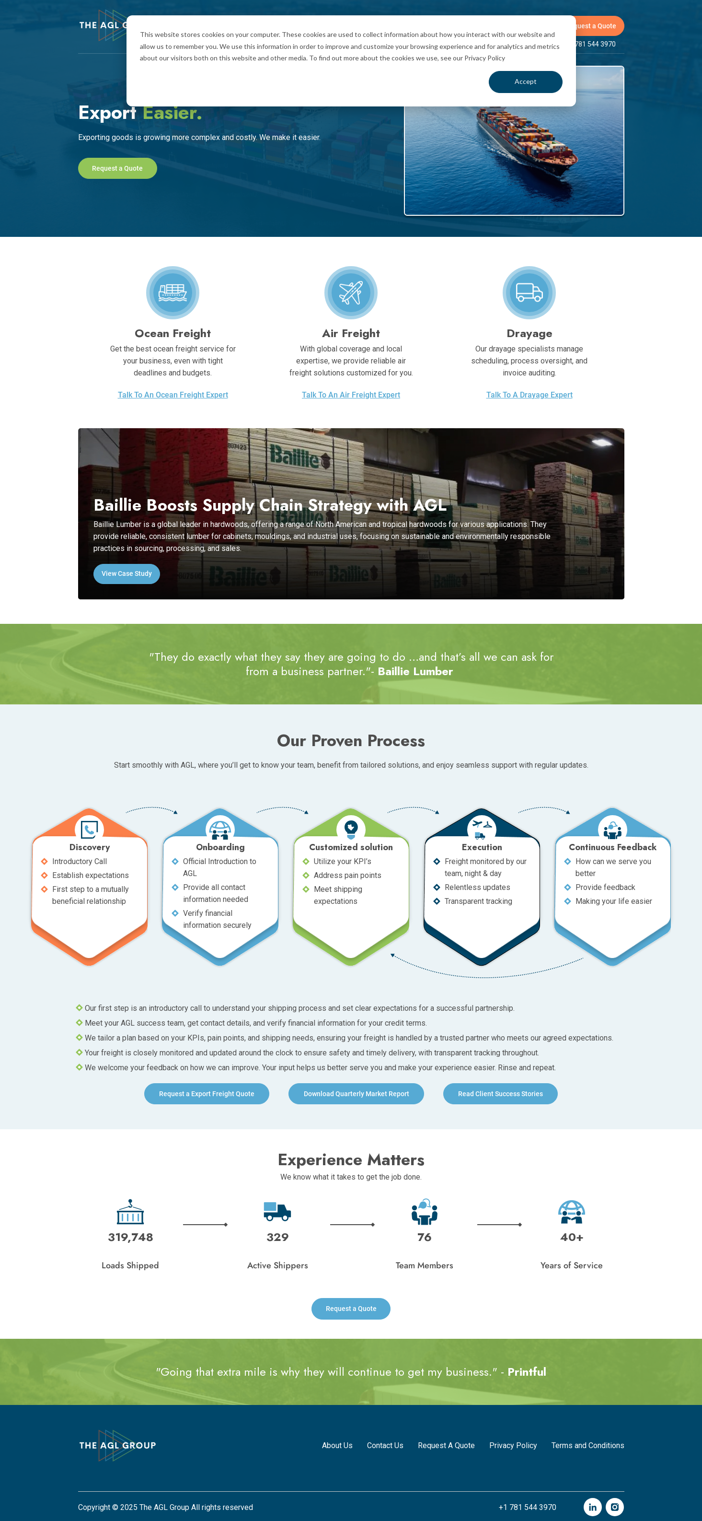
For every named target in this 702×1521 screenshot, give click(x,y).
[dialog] (351, 60)
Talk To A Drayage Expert (529, 394)
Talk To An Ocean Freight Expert (173, 394)
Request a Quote (590, 26)
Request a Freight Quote (204, 1093)
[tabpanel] (351, 141)
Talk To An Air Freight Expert (351, 394)
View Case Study (127, 573)
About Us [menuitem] (337, 1443)
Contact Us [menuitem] (385, 1443)
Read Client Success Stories (503, 1093)
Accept (526, 81)
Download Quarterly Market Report (356, 1093)
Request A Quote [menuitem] (446, 1443)
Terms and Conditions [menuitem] (588, 1443)
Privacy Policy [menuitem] (513, 1443)
